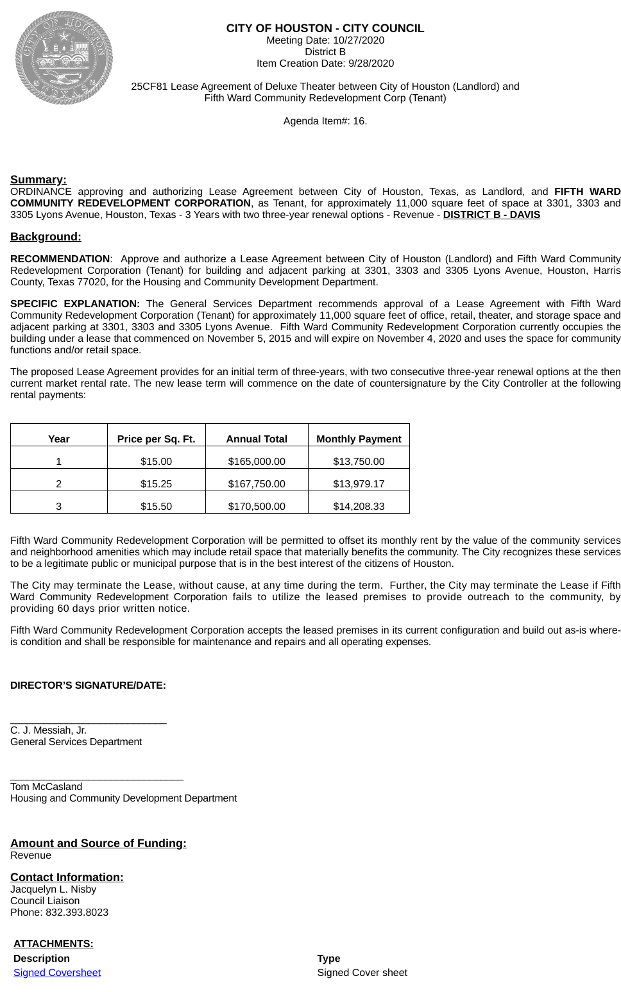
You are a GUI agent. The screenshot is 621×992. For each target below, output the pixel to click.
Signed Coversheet (57, 973)
